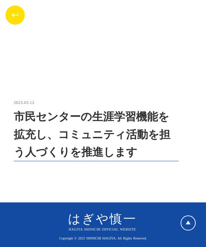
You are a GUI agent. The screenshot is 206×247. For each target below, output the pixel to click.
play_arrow (188, 223)
